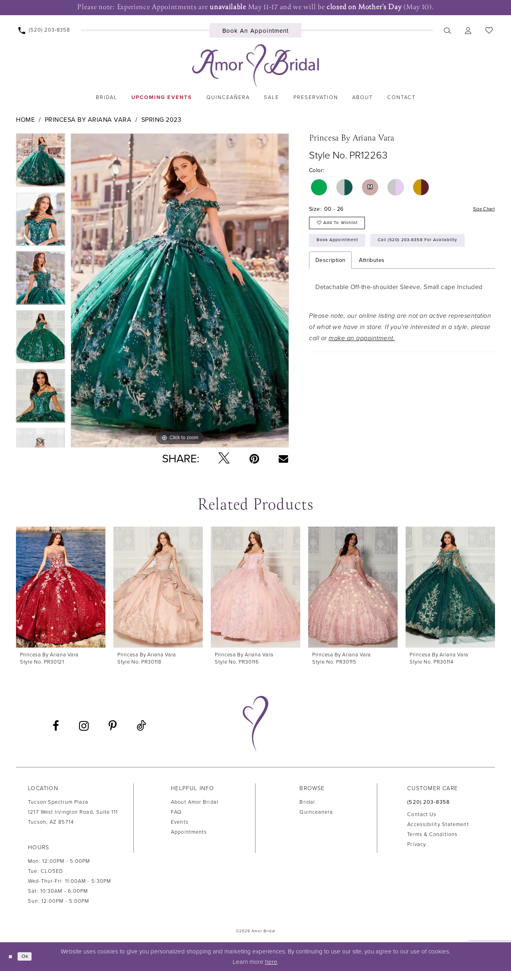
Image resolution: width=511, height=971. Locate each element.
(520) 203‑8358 (428, 802)
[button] (468, 30)
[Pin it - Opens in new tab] (254, 458)
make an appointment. (362, 368)
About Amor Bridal (194, 802)
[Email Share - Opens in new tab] (283, 458)
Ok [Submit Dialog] (29, 956)
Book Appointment (343, 247)
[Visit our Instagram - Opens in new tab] (83, 725)
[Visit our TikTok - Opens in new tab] (141, 726)
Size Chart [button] (481, 209)
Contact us (421, 814)
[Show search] (447, 30)
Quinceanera (316, 812)
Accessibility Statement (438, 824)
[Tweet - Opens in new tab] (224, 458)
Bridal (307, 802)
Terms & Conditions (432, 834)
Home (25, 120)
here (271, 961)
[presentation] (60, 587)
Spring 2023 (161, 120)
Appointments (189, 832)
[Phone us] (44, 30)
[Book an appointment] (256, 30)
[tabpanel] (40, 162)
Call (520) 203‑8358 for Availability (367, 269)
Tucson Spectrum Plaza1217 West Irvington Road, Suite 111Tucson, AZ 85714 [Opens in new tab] (73, 812)
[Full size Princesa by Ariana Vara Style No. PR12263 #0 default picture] (180, 290)
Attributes (371, 289)
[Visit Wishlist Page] (488, 30)
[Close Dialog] (12, 956)
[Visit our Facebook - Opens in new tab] (56, 725)
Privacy (416, 844)
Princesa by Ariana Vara (88, 120)
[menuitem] (44, 30)
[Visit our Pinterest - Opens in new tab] (112, 725)
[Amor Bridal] (255, 66)
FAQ (176, 812)
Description (330, 289)
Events (179, 822)
